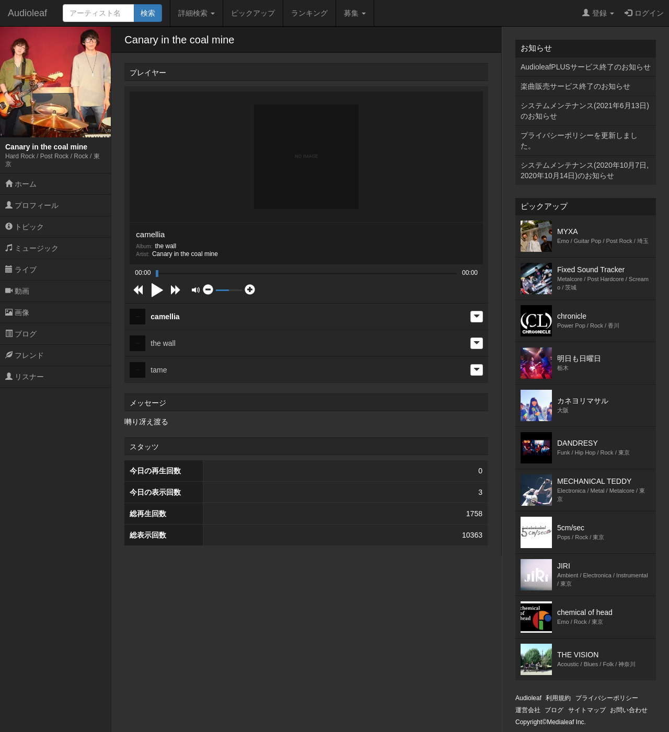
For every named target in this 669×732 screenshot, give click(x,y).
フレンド (24, 355)
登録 (598, 13)
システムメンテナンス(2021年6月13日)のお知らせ (585, 110)
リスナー (24, 377)
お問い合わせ (629, 710)
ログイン (644, 13)
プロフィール (32, 205)
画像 (17, 312)
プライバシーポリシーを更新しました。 (579, 140)
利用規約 (558, 698)
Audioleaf (27, 13)
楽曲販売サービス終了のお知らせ (575, 86)
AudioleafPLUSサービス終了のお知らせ (586, 67)
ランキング (309, 13)
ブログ (21, 334)
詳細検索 (196, 13)
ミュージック (32, 248)
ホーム (21, 184)
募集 (355, 13)
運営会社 (527, 710)
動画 (17, 291)
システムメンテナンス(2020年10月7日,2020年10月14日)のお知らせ (585, 170)
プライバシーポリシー (606, 698)
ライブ (21, 269)
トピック (24, 227)
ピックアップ (253, 13)
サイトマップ (587, 710)
